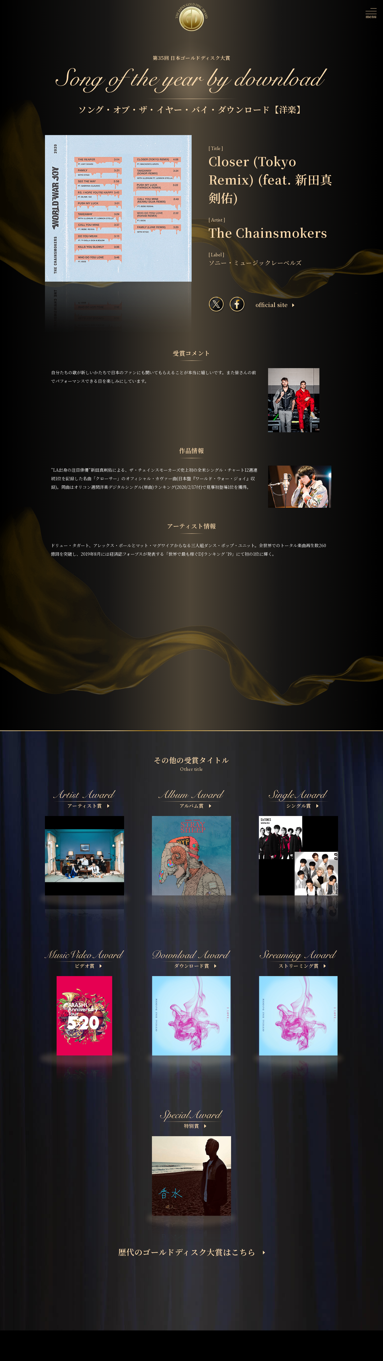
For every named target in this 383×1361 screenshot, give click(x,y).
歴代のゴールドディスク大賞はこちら (191, 1251)
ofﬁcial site (275, 305)
